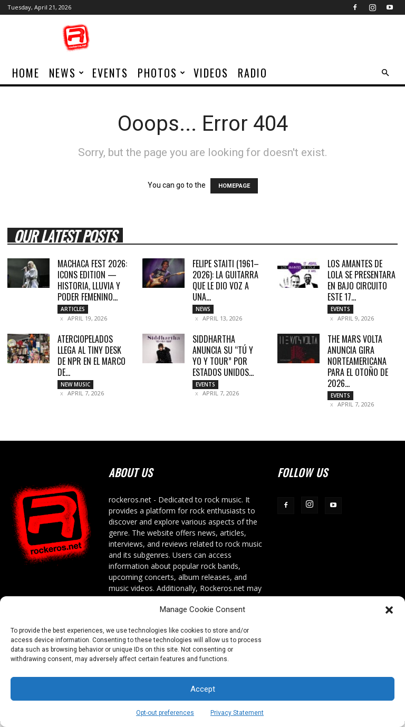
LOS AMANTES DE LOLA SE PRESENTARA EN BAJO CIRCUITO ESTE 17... (361, 280)
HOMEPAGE (234, 185)
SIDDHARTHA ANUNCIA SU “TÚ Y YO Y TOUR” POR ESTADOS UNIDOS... (223, 358)
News (67, 73)
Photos (162, 73)
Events (110, 73)
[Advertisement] (273, 38)
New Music (75, 386)
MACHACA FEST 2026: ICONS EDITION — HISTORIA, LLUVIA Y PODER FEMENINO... (92, 280)
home (26, 73)
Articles (73, 309)
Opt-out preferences (165, 712)
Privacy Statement (237, 712)
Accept (202, 689)
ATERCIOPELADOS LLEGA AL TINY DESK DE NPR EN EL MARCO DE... (91, 358)
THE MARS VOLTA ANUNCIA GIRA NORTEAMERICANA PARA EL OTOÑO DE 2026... (357, 363)
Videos (211, 73)
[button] (389, 610)
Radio (252, 73)
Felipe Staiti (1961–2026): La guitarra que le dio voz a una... (225, 280)
